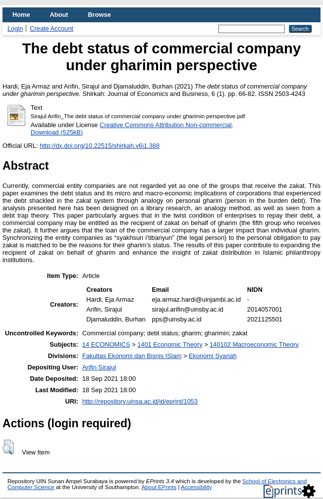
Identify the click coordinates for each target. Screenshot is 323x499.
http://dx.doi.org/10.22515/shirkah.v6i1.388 (100, 145)
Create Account (51, 28)
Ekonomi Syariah (213, 356)
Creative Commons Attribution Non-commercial (166, 125)
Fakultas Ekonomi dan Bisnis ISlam (132, 356)
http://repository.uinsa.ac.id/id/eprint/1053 (140, 401)
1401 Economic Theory (169, 344)
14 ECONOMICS (106, 344)
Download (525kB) (57, 132)
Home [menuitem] (21, 14)
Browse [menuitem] (99, 14)
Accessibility (196, 487)
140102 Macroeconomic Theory (254, 344)
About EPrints (159, 487)
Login (15, 28)
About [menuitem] (59, 14)
